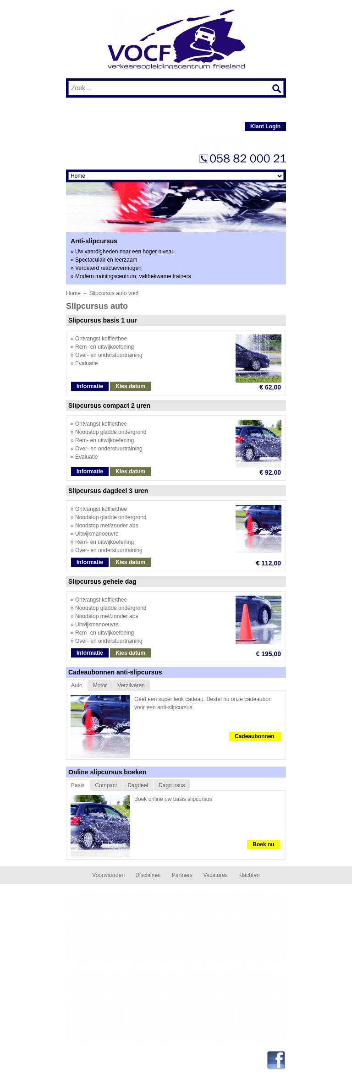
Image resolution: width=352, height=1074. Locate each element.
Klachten (249, 875)
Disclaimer (148, 875)
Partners (182, 875)
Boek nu (263, 844)
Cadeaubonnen (255, 736)
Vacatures (215, 875)
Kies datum (130, 386)
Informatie (90, 386)
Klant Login (265, 126)
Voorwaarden (108, 875)
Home (73, 293)
